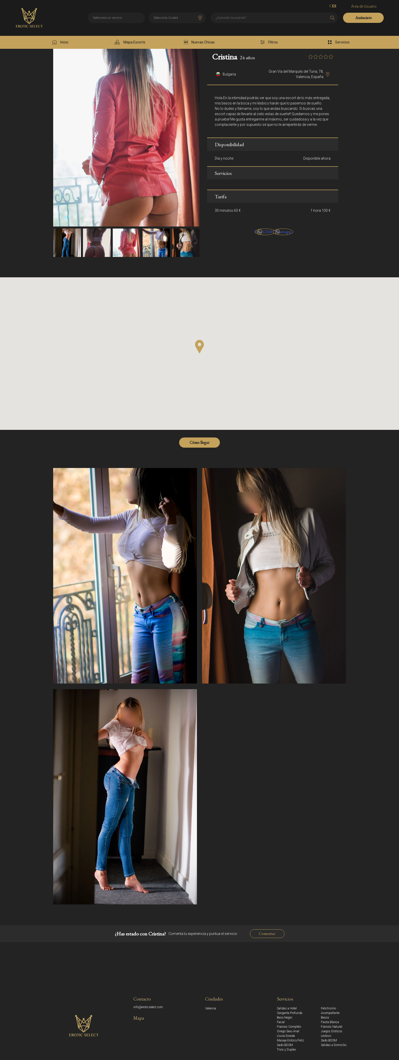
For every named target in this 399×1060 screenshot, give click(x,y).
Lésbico (326, 1036)
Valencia (210, 1008)
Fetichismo (328, 1008)
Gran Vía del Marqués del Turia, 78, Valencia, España (296, 74)
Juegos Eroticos (331, 1031)
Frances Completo (289, 1026)
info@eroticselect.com (148, 1007)
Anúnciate (363, 17)
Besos (325, 1017)
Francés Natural (331, 1026)
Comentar (267, 933)
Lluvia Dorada (286, 1036)
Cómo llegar (199, 442)
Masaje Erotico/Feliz (290, 1040)
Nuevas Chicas (199, 42)
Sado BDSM (329, 1040)
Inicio (60, 42)
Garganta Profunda (289, 1013)
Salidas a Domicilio (333, 1045)
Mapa (138, 1018)
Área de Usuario (364, 6)
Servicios (339, 42)
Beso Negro (284, 1017)
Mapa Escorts (129, 42)
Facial (281, 1022)
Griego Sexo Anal (288, 1031)
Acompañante (330, 1013)
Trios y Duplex (286, 1049)
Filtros (269, 42)
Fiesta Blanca (330, 1022)
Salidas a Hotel (287, 1008)
